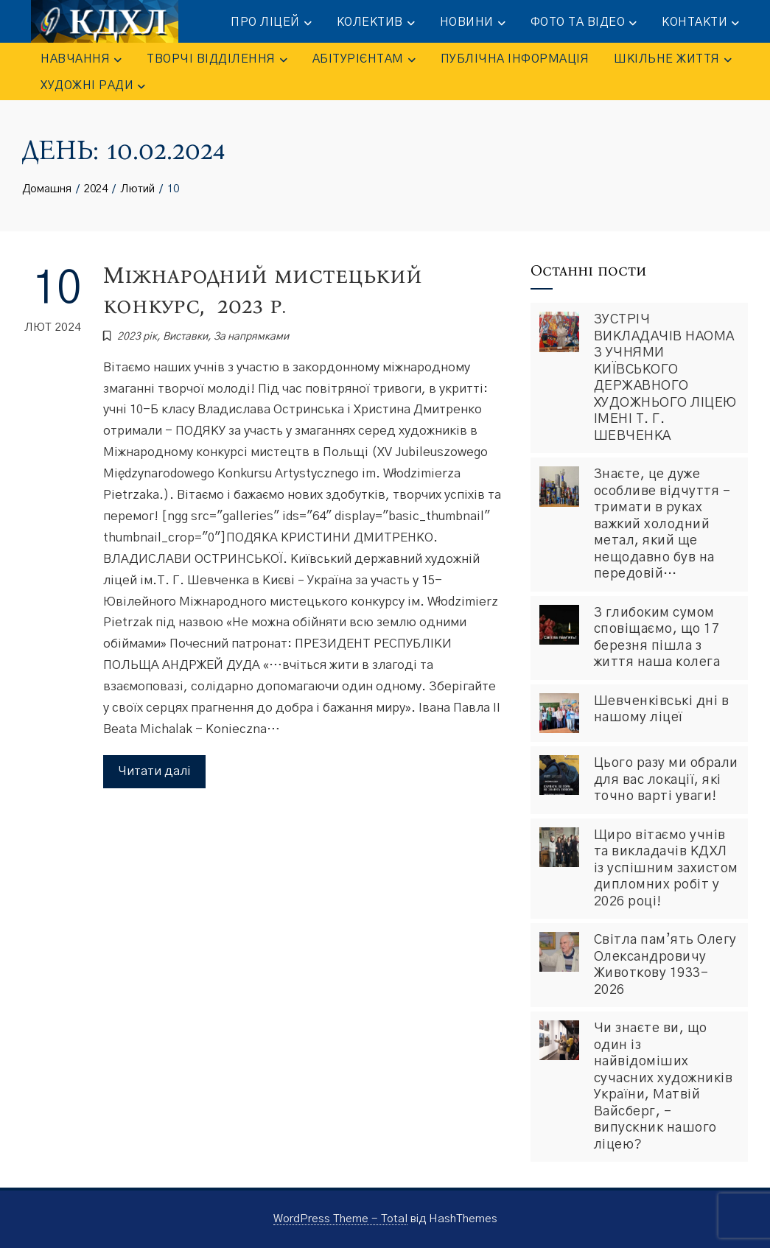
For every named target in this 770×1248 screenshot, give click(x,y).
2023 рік (137, 337)
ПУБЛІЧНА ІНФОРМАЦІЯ (515, 59)
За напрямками (251, 337)
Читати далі (154, 771)
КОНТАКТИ (700, 22)
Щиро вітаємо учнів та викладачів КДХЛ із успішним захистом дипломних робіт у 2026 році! (666, 868)
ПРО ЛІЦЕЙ (271, 22)
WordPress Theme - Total (340, 1218)
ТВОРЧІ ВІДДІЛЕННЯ (217, 59)
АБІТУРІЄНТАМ (364, 59)
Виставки (185, 337)
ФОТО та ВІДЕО (584, 22)
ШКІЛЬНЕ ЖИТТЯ (673, 59)
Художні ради (93, 86)
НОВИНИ (472, 22)
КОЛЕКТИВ (376, 22)
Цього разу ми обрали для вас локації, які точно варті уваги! (666, 780)
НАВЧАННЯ (81, 59)
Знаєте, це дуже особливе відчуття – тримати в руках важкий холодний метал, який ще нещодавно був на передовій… (662, 524)
